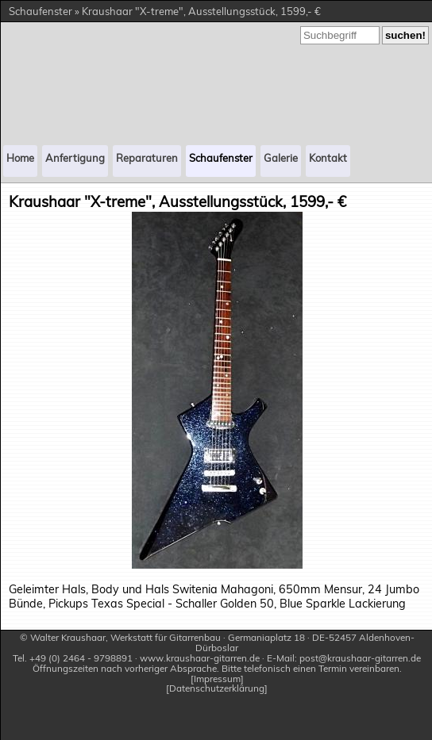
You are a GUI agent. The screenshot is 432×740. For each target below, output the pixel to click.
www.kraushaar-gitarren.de (200, 658)
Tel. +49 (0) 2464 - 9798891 (73, 658)
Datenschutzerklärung (216, 689)
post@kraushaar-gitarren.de (360, 658)
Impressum (217, 679)
